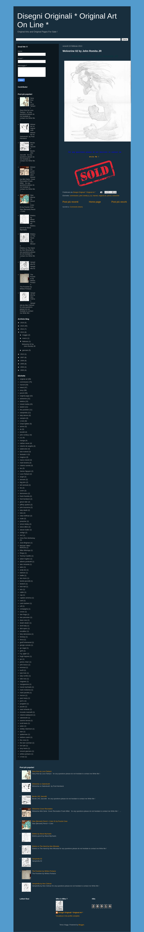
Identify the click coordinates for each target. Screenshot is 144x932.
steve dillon (24, 527)
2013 (22, 332)
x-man (22, 757)
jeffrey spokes (25, 505)
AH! (21, 535)
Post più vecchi (119, 202)
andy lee (23, 570)
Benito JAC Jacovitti (32, 146)
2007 (22, 357)
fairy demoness (25, 634)
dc (21, 429)
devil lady (23, 626)
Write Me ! (94, 157)
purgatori (23, 704)
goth (21, 651)
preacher (23, 521)
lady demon (24, 415)
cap (21, 595)
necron (22, 695)
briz (21, 589)
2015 (22, 326)
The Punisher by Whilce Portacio (32, 279)
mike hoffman (25, 516)
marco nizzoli (24, 460)
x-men (22, 421)
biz (21, 488)
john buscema (25, 507)
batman (22, 573)
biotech (22, 584)
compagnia (24, 609)
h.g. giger (23, 654)
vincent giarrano (26, 751)
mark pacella (24, 693)
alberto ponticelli (26, 562)
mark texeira (24, 463)
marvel (95, 196)
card (21, 601)
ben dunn (23, 578)
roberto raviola (25, 465)
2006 (22, 361)
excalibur (23, 631)
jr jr (91, 196)
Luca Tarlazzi (24, 474)
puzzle (22, 707)
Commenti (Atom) (76, 207)
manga (22, 440)
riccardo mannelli (26, 712)
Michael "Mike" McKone (25, 547)
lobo (21, 513)
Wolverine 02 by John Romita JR (82, 51)
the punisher (24, 410)
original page (24, 396)
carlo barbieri (24, 603)
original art (102, 196)
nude (22, 518)
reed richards (24, 709)
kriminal (23, 667)
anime (22, 426)
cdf (21, 606)
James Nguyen (25, 471)
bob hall (23, 587)
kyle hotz (23, 673)
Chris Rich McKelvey (27, 538)
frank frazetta (24, 496)
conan (22, 612)
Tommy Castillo (25, 556)
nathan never (24, 443)
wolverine (115, 196)
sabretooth (24, 718)
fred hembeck (25, 499)
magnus (23, 457)
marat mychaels (25, 687)
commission (74, 196)
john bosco (24, 665)
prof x (22, 701)
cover (22, 491)
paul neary (24, 698)
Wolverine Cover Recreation (32, 171)
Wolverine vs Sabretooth (32, 127)
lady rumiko (24, 676)
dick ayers (23, 628)
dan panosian (25, 617)
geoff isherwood (25, 642)
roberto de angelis (26, 446)
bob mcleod (24, 452)
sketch (22, 407)
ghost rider (24, 502)
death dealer (24, 623)
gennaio (25, 350)
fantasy (22, 637)
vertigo (22, 532)
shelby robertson (26, 729)
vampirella (23, 413)
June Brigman (25, 543)
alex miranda (24, 564)
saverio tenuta (25, 720)
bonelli (22, 432)
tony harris (24, 748)
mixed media (24, 404)
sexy (21, 390)
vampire (23, 418)
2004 (22, 367)
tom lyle (23, 746)
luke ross (23, 679)
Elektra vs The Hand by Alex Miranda (45, 846)
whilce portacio (25, 754)
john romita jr (84, 196)
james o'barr (24, 662)
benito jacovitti (25, 581)
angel (22, 477)
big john (23, 482)
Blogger (81, 925)
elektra (22, 401)
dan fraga (23, 614)
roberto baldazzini (26, 715)
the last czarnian (26, 743)
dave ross (23, 620)
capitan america (25, 598)
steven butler (24, 530)
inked (22, 387)
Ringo (22, 553)
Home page (95, 202)
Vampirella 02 (32, 263)
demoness (23, 493)
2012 (22, 354)
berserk (22, 479)
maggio (25, 335)
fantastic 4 (23, 454)
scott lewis (23, 723)
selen (22, 726)
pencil (109, 196)
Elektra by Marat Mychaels (32, 219)
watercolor (23, 449)
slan (21, 732)
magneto (23, 681)
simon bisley (24, 524)
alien (21, 567)
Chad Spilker (24, 424)
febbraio (25, 341)
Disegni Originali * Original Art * (70, 912)
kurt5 (22, 670)
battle (22, 575)
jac (21, 659)
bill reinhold (24, 485)
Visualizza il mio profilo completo (67, 916)
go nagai (23, 648)
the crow (23, 740)
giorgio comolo (25, 645)
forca (22, 640)
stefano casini (25, 737)
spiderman (24, 734)
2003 (22, 370)
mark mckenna (25, 690)
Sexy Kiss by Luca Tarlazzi (32, 103)
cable (22, 592)
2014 (22, 329)
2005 (22, 364)
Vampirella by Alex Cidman (32, 297)
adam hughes (25, 559)
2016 (22, 323)
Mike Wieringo (25, 550)
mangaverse (24, 684)
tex (21, 468)
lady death (23, 510)
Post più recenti (70, 202)
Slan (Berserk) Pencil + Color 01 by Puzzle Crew (49, 821)
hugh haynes (24, 656)
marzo (24, 338)
